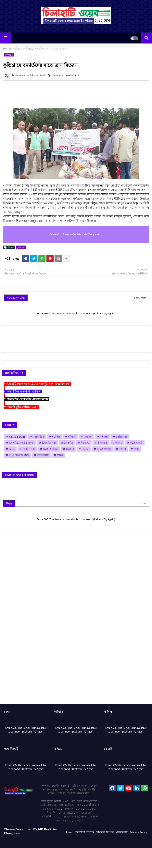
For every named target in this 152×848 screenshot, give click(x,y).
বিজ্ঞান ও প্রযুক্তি (50, 449)
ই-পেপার (56, 436)
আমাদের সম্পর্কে (105, 832)
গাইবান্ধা (104, 436)
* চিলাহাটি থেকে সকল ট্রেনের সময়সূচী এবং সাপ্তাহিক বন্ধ (37, 384)
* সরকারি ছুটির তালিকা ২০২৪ (21, 407)
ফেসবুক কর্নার (28, 449)
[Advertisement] (74, 92)
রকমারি (122, 449)
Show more (140, 297)
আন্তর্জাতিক (38, 436)
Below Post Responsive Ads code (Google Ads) (76, 234)
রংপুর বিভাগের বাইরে (19, 455)
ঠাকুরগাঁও (68, 442)
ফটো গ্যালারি (136, 442)
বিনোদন (85, 449)
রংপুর (136, 449)
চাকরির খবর (121, 436)
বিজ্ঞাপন (70, 449)
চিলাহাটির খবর (49, 442)
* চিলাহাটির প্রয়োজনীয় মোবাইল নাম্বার (26, 399)
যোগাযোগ (122, 832)
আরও (144, 503)
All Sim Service (17, 436)
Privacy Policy (138, 832)
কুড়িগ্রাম (17, 48)
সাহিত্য (60, 455)
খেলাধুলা (87, 436)
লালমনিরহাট (43, 455)
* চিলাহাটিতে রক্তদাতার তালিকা (23, 391)
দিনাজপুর (85, 442)
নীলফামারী (102, 442)
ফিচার (12, 449)
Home (7, 48)
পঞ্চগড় (118, 442)
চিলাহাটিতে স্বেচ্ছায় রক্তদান (21, 442)
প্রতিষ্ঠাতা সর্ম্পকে (84, 832)
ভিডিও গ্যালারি (104, 449)
